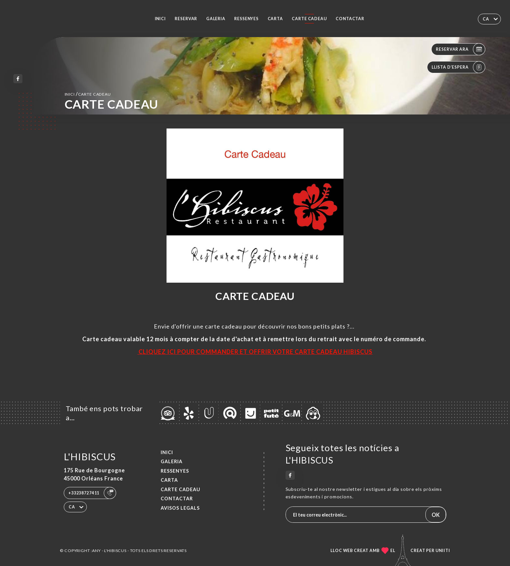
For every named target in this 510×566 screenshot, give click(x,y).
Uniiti (443, 550)
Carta (275, 18)
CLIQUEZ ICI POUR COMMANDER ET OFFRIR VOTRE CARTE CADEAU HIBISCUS (254, 351)
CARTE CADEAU (309, 18)
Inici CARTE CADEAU (88, 94)
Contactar (350, 18)
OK (436, 515)
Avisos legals (180, 508)
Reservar (186, 18)
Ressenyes (246, 18)
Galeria (215, 18)
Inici (160, 18)
